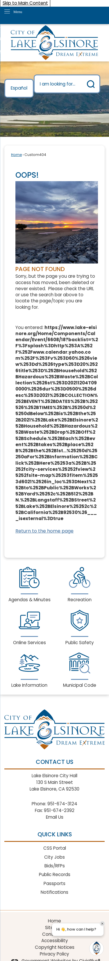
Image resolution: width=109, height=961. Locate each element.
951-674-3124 (62, 804)
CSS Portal (54, 848)
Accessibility (54, 941)
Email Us (54, 817)
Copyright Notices (54, 947)
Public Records (54, 874)
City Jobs (54, 857)
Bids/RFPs (54, 866)
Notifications (54, 892)
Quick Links (54, 834)
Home (16, 154)
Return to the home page (44, 531)
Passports (54, 883)
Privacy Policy (54, 954)
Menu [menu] (17, 12)
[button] (91, 84)
